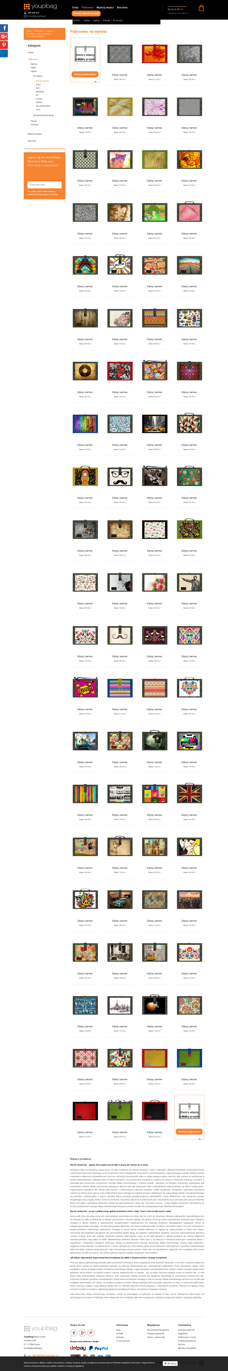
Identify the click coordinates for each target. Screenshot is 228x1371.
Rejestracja (182, 13)
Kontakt (119, 1334)
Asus (38, 84)
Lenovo (39, 99)
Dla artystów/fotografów (158, 1330)
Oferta (29, 31)
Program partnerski (155, 1334)
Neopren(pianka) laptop (43, 115)
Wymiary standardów (187, 1348)
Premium (118, 20)
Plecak (106, 20)
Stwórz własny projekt (86, 13)
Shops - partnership (156, 1337)
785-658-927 (33, 13)
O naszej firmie (123, 1341)
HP (37, 95)
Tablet (86, 20)
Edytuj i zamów (119, 75)
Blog (118, 1330)
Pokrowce (87, 7)
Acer (38, 110)
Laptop (96, 20)
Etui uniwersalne (43, 106)
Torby (75, 7)
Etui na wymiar (44, 34)
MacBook (40, 92)
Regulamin (183, 1334)
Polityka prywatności (187, 1341)
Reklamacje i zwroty (187, 1337)
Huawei (39, 102)
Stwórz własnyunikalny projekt (85, 57)
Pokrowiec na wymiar (35, 36)
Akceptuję (170, 1363)
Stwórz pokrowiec (85, 74)
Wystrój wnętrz (105, 7)
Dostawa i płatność (186, 1330)
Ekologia (120, 1337)
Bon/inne (122, 7)
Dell (37, 88)
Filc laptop (30, 34)
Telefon (76, 20)
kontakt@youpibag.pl (37, 16)
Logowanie (172, 13)
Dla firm (181, 1344)
